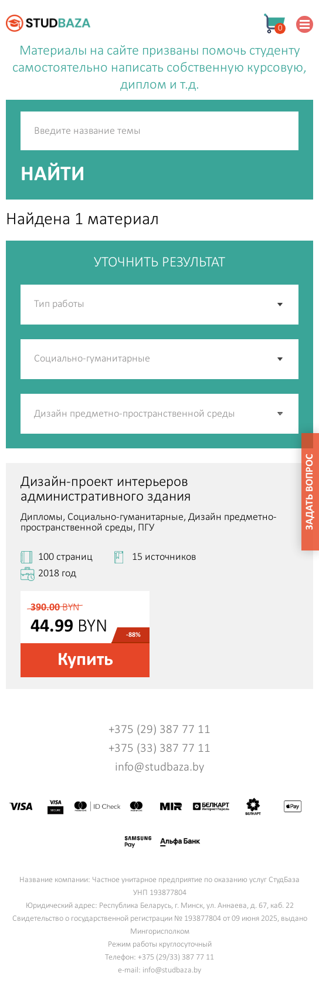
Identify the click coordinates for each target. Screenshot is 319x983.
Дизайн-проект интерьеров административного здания (106, 489)
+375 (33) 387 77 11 (159, 748)
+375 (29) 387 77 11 (159, 730)
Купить (85, 660)
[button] (280, 414)
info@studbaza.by (159, 767)
